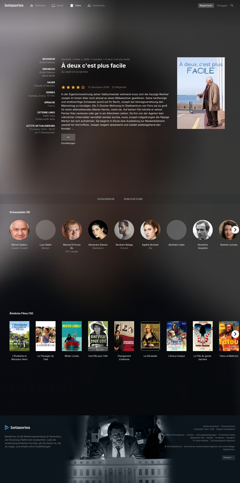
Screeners (220, 438)
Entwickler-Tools (201, 429)
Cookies (190, 435)
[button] (19, 236)
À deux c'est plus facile (117, 59)
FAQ (212, 429)
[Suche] (232, 6)
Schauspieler (105, 199)
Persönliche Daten (227, 435)
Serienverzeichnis (211, 426)
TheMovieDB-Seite (45, 119)
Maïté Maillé (48, 75)
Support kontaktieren (225, 429)
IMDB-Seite (49, 115)
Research (231, 438)
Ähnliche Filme (133, 199)
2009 (86, 59)
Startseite (66, 59)
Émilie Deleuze (47, 62)
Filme (77, 59)
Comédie (97, 59)
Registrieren (206, 5)
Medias (210, 438)
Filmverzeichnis (228, 426)
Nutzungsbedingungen (206, 435)
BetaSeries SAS (197, 438)
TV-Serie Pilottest (200, 440)
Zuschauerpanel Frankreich (222, 440)
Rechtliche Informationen (173, 435)
